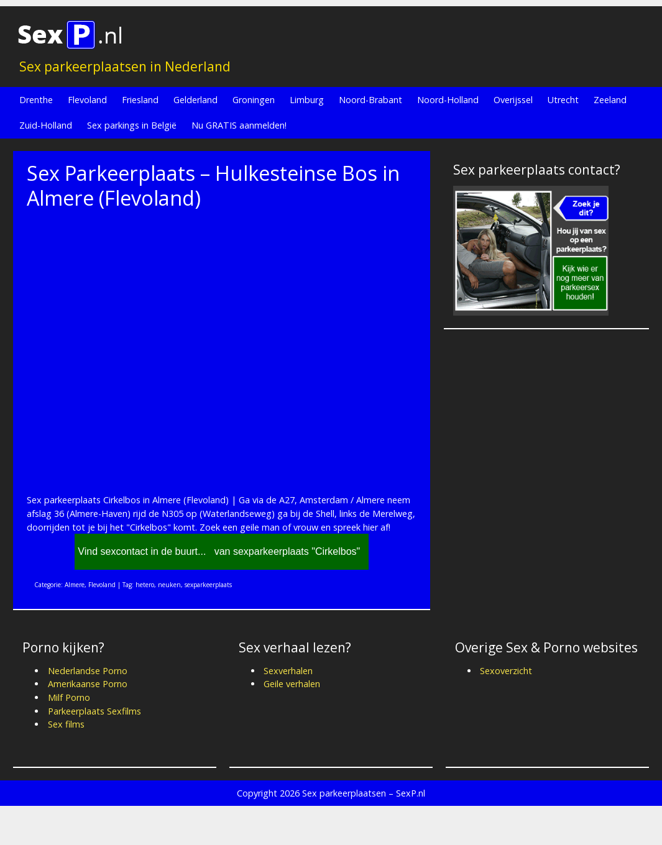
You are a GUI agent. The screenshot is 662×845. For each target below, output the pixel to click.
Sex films (66, 724)
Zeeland (610, 100)
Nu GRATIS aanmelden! (239, 125)
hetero (145, 584)
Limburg (307, 100)
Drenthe (36, 100)
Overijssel (513, 100)
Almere (75, 584)
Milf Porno (69, 697)
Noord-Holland (448, 100)
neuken (169, 584)
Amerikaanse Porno (87, 684)
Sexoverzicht (506, 671)
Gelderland (195, 100)
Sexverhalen (288, 671)
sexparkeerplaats (208, 584)
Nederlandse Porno (87, 671)
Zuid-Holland (45, 125)
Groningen (253, 100)
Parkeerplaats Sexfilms (94, 711)
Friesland (140, 100)
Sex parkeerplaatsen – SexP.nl (363, 793)
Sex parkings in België (132, 125)
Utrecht (563, 100)
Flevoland (87, 100)
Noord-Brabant (370, 100)
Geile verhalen (292, 684)
